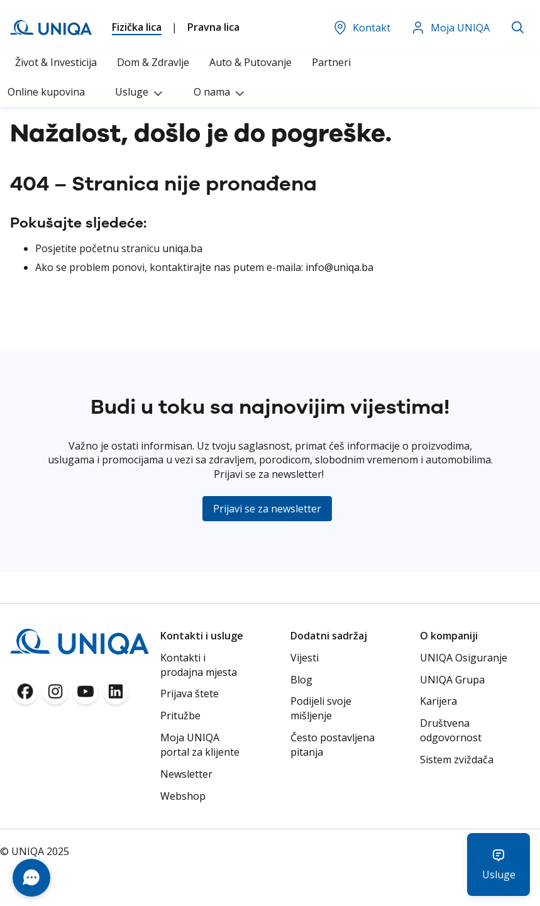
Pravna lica (213, 27)
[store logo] (51, 27)
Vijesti (304, 658)
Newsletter (186, 774)
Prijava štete (189, 693)
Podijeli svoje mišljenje (320, 708)
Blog (301, 680)
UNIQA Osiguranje (463, 658)
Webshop (183, 796)
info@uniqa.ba (339, 267)
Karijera (438, 701)
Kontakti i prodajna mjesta (198, 665)
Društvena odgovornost (451, 730)
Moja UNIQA (450, 27)
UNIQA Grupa (452, 680)
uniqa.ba (182, 248)
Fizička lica (137, 27)
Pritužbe (180, 715)
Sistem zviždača (456, 759)
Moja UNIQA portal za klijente (200, 745)
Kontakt (361, 27)
